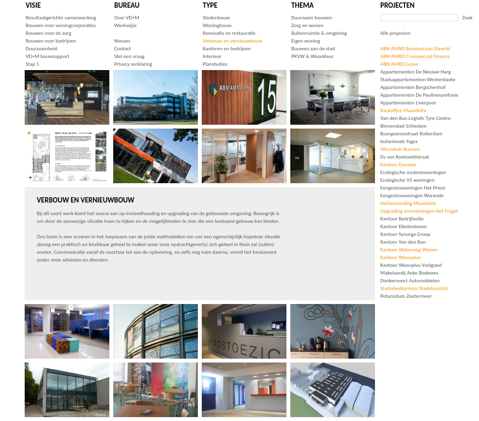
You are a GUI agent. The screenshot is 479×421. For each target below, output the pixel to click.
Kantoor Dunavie (398, 164)
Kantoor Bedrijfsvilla (401, 219)
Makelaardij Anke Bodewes (409, 273)
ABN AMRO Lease (399, 64)
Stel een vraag (129, 56)
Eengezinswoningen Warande (412, 195)
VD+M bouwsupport (47, 56)
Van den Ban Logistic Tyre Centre (415, 118)
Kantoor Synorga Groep (405, 234)
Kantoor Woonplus (400, 257)
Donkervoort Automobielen (410, 280)
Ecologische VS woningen (407, 180)
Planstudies (215, 64)
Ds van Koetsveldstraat (404, 157)
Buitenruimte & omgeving (319, 33)
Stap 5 (32, 64)
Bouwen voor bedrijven (51, 41)
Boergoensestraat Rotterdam (411, 134)
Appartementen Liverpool (408, 103)
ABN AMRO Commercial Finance (415, 56)
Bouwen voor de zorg (48, 33)
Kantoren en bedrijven (227, 48)
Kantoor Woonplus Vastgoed (410, 265)
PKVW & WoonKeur (312, 56)
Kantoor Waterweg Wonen (409, 250)
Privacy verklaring (133, 64)
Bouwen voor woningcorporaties (61, 25)
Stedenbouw (216, 18)
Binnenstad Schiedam (403, 126)
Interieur (212, 56)
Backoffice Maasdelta (403, 110)
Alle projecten (395, 33)
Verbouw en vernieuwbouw (232, 41)
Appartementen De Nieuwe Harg (415, 72)
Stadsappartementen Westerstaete (417, 79)
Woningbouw (217, 25)
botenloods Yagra (399, 141)
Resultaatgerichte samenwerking (61, 18)
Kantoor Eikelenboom (403, 226)
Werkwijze (125, 25)
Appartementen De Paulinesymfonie (419, 95)
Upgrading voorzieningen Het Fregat (419, 211)
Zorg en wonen (307, 25)
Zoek (468, 18)
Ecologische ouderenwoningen (413, 172)
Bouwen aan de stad (313, 48)
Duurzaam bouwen (311, 18)
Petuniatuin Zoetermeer (406, 296)
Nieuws (122, 41)
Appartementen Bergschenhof (413, 87)
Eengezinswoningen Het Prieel (412, 188)
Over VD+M (126, 18)
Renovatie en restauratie (229, 33)
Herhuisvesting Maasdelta (408, 203)
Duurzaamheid (41, 48)
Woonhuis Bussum (400, 149)
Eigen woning (305, 41)
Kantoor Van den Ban (403, 242)
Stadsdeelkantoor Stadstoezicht (414, 288)
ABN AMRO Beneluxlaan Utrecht (415, 48)
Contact (122, 48)
